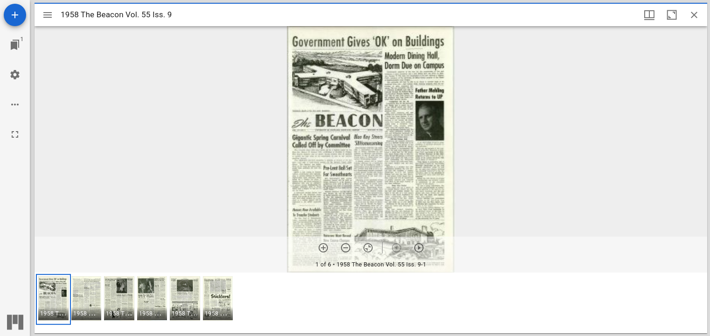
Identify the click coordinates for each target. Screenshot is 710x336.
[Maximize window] (672, 15)
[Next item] (419, 248)
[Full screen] (15, 134)
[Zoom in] (323, 248)
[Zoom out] (345, 248)
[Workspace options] (15, 104)
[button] (53, 299)
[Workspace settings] (15, 74)
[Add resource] (15, 15)
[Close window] (694, 15)
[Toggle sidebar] (47, 15)
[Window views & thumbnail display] (649, 15)
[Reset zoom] (368, 248)
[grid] (371, 303)
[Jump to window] (15, 45)
